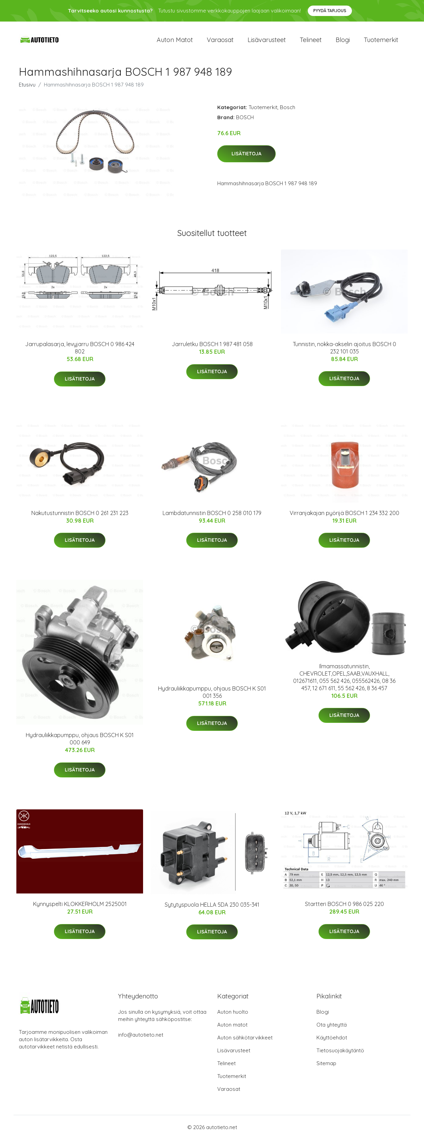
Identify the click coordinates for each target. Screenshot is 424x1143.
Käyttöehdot (331, 1041)
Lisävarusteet (267, 42)
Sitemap (326, 1067)
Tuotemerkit (381, 42)
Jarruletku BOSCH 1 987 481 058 (212, 347)
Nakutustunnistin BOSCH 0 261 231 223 (79, 516)
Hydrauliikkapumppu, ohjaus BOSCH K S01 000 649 (80, 742)
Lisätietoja (246, 157)
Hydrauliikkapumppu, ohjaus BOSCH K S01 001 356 (212, 696)
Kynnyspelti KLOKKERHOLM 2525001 (80, 907)
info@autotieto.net (140, 1038)
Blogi (343, 42)
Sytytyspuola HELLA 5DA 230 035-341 (212, 908)
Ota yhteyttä (331, 1028)
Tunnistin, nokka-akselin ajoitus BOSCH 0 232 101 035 (344, 351)
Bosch (287, 110)
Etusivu (27, 88)
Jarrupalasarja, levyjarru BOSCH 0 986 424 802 (79, 351)
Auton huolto (232, 1015)
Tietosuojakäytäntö (340, 1054)
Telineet (311, 42)
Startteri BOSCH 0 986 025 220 (344, 907)
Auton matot (175, 42)
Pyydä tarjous (329, 10)
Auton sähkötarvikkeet (245, 1041)
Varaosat (220, 42)
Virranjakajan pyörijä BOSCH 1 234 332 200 (344, 516)
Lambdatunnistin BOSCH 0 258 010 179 (212, 516)
